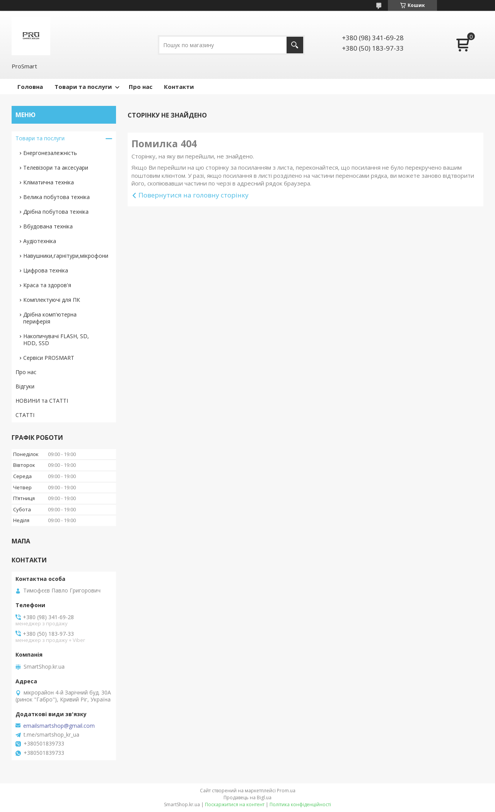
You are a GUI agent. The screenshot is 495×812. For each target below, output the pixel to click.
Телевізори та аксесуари (55, 167)
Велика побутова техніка (56, 197)
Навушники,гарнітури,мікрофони (65, 255)
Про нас (140, 86)
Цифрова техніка (45, 270)
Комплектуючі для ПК (51, 299)
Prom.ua (286, 790)
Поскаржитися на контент (235, 804)
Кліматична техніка (48, 182)
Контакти (179, 86)
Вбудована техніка (48, 226)
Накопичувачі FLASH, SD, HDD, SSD (56, 339)
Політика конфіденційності (300, 804)
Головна (30, 86)
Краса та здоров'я (47, 285)
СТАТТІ (24, 415)
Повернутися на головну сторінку (193, 195)
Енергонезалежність (50, 153)
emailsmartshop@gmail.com (59, 725)
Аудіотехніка (39, 241)
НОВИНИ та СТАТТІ (41, 400)
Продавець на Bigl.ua (247, 797)
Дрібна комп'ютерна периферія (50, 318)
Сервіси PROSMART (48, 357)
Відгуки (24, 386)
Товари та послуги (83, 86)
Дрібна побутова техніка (56, 211)
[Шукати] (295, 45)
